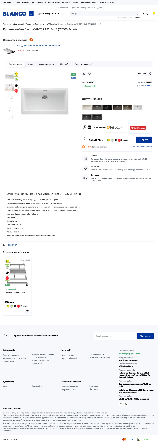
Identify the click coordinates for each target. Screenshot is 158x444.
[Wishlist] (89, 74)
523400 (137, 17)
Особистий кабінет (69, 387)
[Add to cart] (27, 311)
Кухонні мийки (67, 355)
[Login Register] (143, 13)
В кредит (118, 140)
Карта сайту (37, 386)
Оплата (16, 2)
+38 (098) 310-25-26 (48, 14)
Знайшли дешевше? (142, 146)
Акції (5, 387)
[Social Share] (150, 74)
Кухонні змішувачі (69, 358)
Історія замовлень (69, 390)
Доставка (7, 2)
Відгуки (64, 64)
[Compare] (84, 74)
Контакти (66, 2)
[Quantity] (84, 139)
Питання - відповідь (84, 64)
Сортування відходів (99, 354)
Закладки (94, 386)
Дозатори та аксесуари (100, 357)
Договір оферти (39, 357)
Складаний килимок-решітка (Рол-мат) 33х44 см (38, 46)
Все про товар (15, 64)
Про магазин (8, 361)
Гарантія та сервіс (107, 2)
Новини (25, 2)
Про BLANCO (54, 2)
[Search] (137, 14)
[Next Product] (145, 74)
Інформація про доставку (43, 354)
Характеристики (46, 64)
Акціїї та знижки (39, 2)
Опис (30, 64)
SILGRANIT (12, 245)
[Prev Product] (139, 74)
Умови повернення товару (84, 2)
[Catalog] (31, 13)
